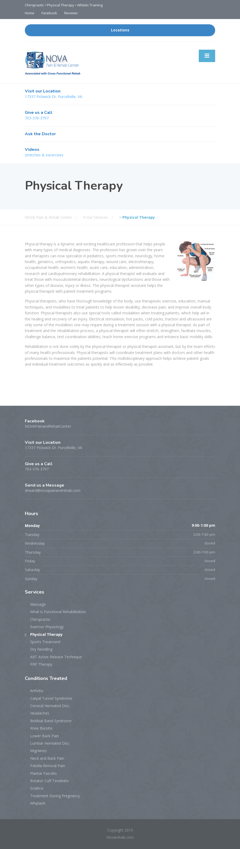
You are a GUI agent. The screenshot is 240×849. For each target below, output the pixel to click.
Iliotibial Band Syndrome (51, 720)
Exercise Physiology (47, 626)
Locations (120, 30)
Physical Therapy (46, 634)
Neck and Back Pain (47, 758)
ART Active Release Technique (56, 656)
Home (29, 13)
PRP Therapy (41, 664)
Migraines (38, 750)
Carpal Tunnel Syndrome (51, 698)
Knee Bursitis (41, 728)
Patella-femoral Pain (47, 765)
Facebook (49, 13)
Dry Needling (41, 649)
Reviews (71, 13)
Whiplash (37, 803)
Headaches (39, 713)
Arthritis (36, 690)
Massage (38, 604)
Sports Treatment (45, 641)
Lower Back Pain (44, 735)
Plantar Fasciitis (43, 773)
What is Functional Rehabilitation (58, 611)
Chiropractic (40, 619)
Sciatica (36, 788)
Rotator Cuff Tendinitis (49, 780)
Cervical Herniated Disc (50, 705)
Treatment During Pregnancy (55, 795)
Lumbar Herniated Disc (50, 743)
